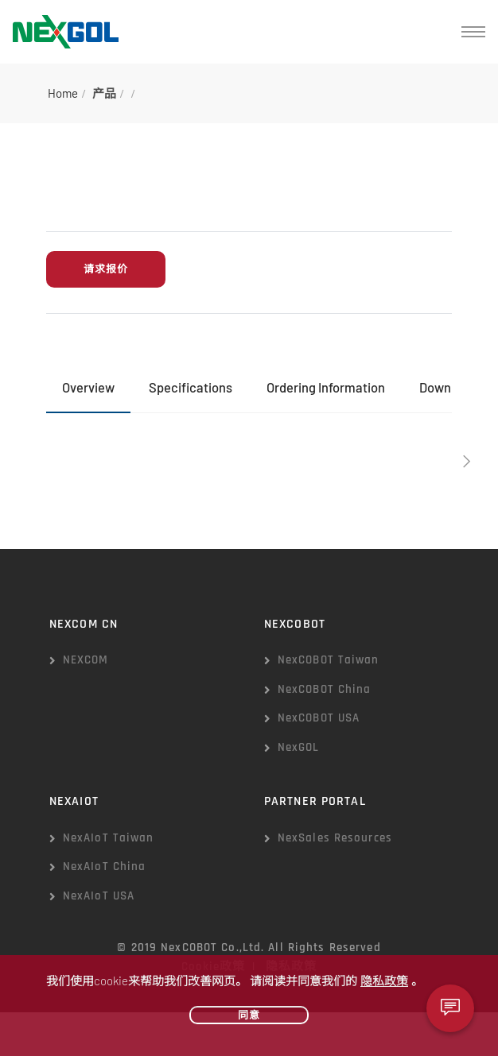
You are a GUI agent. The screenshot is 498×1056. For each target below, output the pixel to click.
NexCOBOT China (325, 689)
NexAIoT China (104, 866)
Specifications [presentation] (190, 387)
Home (63, 93)
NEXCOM (86, 659)
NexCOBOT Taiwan (328, 659)
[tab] (88, 388)
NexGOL (299, 747)
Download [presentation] (447, 387)
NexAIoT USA (98, 895)
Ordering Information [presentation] (326, 387)
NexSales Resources (335, 837)
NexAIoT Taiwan (108, 837)
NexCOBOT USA (319, 717)
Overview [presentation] (88, 387)
